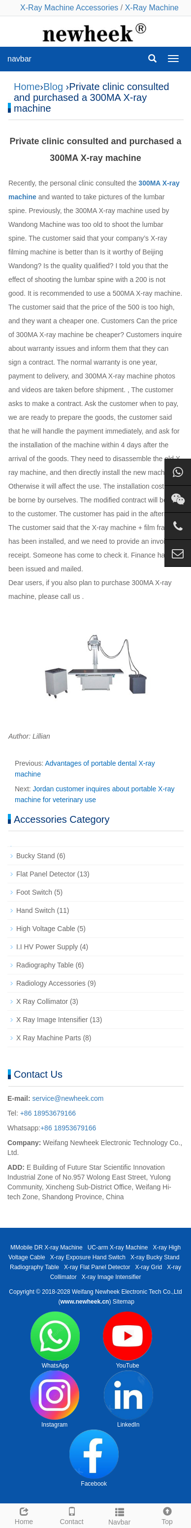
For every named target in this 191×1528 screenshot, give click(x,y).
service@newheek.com (68, 1098)
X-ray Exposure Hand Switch (88, 1257)
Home (27, 86)
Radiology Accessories (51, 983)
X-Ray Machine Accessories (69, 7)
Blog (53, 86)
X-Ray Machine (152, 7)
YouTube (127, 1340)
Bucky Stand (35, 856)
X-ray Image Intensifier (111, 1277)
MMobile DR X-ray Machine (46, 1247)
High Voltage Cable (45, 929)
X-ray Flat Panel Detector (97, 1267)
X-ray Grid (148, 1267)
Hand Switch (35, 910)
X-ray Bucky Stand (154, 1257)
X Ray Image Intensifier (52, 1020)
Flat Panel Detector (45, 874)
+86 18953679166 (47, 1113)
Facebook (94, 1458)
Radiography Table (45, 965)
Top (167, 1515)
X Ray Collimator (42, 1001)
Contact (72, 1515)
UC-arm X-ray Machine (118, 1247)
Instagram (54, 1399)
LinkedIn (128, 1399)
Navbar (119, 1515)
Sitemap (123, 1301)
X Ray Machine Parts (48, 1038)
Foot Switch (34, 892)
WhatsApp (55, 1340)
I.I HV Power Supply (47, 947)
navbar (19, 59)
